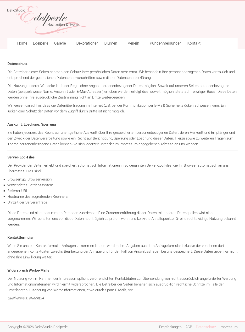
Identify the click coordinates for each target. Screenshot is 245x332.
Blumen (110, 43)
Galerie (60, 43)
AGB (188, 327)
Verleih (133, 43)
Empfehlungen (170, 327)
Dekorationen (87, 43)
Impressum (229, 327)
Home (22, 43)
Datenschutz (206, 327)
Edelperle (40, 43)
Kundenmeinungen (166, 43)
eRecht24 (36, 298)
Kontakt (193, 43)
